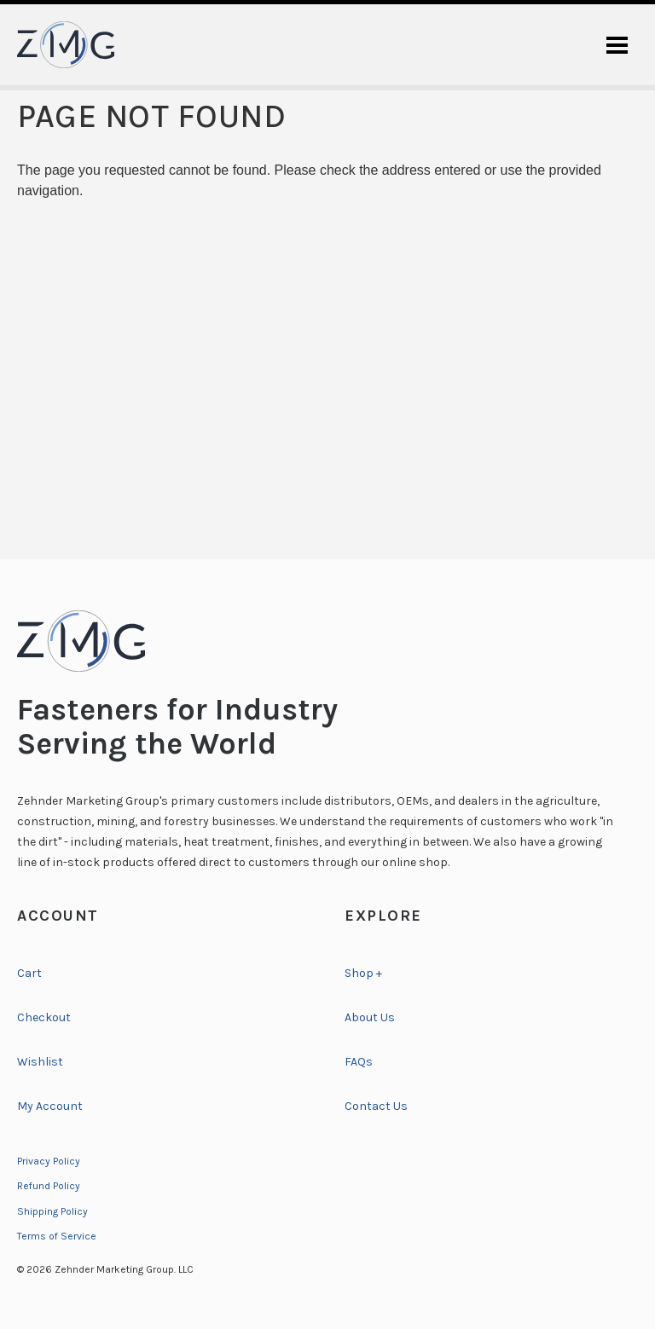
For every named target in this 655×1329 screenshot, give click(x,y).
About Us (370, 1017)
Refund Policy (48, 1186)
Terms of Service (56, 1236)
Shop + (363, 973)
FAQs (359, 1062)
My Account (50, 1106)
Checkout (44, 1017)
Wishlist (40, 1062)
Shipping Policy (52, 1211)
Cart (29, 973)
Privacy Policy (48, 1161)
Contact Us (376, 1106)
